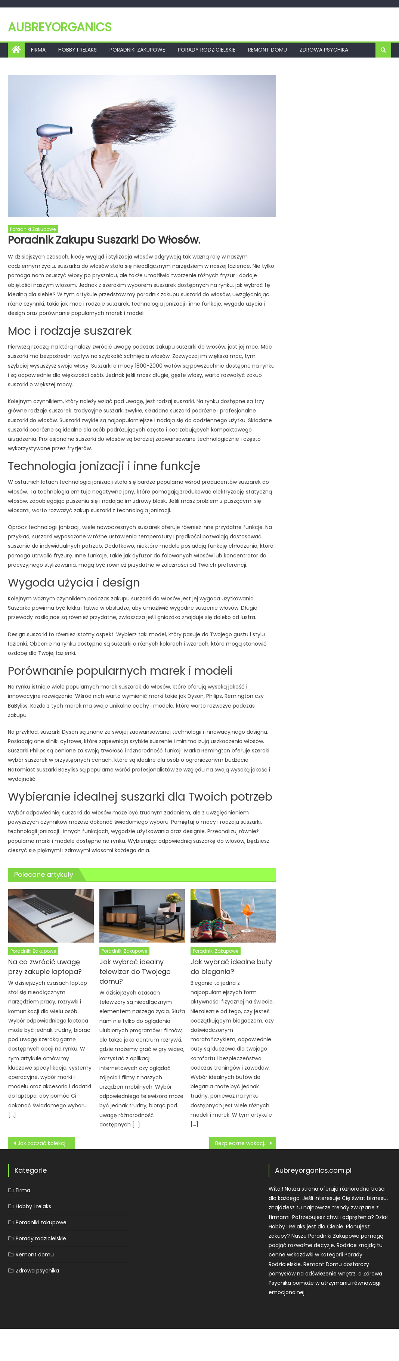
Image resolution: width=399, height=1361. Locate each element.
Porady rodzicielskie (206, 49)
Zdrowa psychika (324, 49)
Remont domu (267, 49)
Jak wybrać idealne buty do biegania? (231, 966)
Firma (38, 49)
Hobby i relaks (77, 49)
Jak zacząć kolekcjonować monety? (46, 1143)
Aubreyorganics (60, 27)
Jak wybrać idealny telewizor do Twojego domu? (135, 971)
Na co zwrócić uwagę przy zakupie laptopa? (45, 966)
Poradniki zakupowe (137, 49)
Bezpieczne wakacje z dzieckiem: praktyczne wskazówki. (245, 1143)
